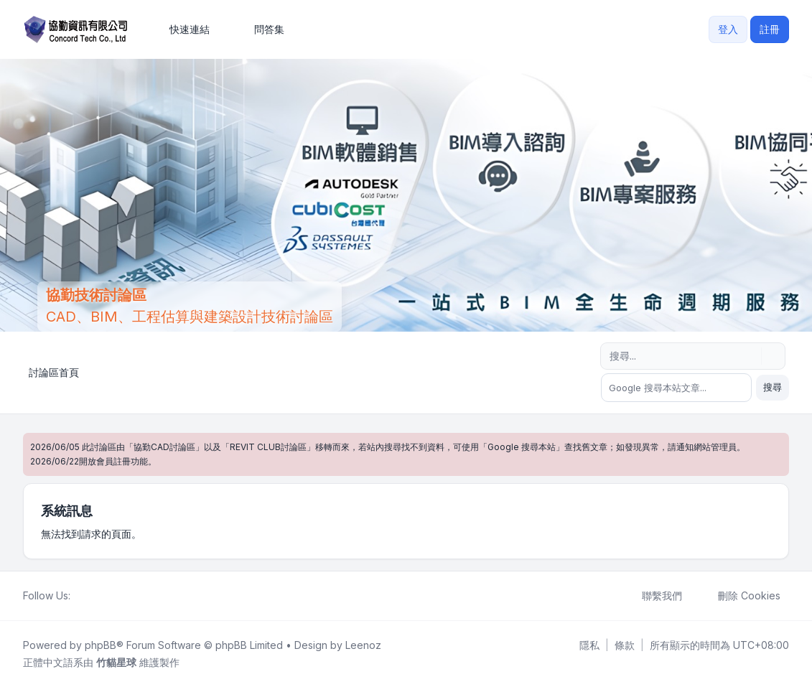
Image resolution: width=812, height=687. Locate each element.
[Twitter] (90, 596)
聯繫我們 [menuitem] (652, 595)
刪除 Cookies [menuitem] (739, 595)
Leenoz (363, 645)
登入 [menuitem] (728, 29)
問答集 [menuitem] (259, 29)
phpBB (100, 645)
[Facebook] (79, 596)
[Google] (113, 596)
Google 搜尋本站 (521, 446)
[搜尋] (749, 356)
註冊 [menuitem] (770, 29)
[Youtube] (102, 596)
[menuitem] (183, 29)
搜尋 (772, 387)
